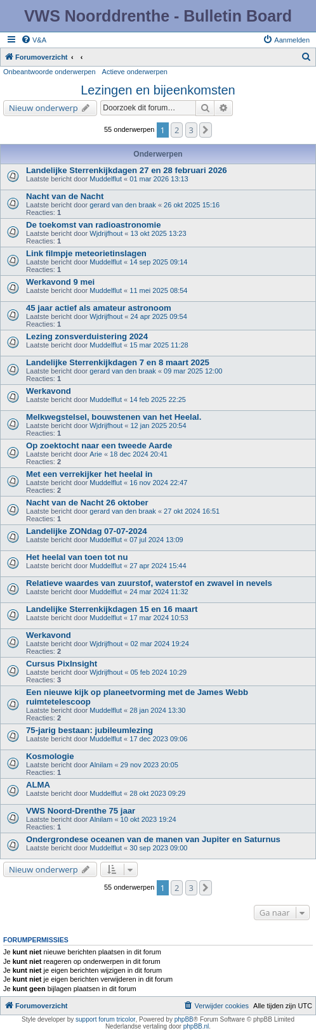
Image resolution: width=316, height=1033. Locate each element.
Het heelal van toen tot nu (77, 557)
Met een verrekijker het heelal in (89, 474)
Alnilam (100, 765)
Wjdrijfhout (105, 233)
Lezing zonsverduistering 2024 (87, 336)
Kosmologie (50, 756)
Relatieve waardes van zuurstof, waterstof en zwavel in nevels (149, 583)
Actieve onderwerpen (135, 71)
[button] (205, 130)
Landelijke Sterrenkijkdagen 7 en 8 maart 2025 (117, 362)
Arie (95, 454)
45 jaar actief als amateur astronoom (98, 308)
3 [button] (191, 130)
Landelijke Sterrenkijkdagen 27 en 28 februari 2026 (126, 170)
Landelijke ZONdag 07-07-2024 (86, 531)
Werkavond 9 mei (60, 282)
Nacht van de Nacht (64, 196)
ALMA (38, 784)
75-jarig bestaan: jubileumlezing (89, 730)
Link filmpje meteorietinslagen (86, 253)
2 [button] (176, 130)
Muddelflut (105, 179)
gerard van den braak (122, 205)
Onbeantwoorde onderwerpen (49, 71)
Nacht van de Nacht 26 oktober (87, 502)
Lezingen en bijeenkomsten (158, 90)
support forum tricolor (105, 1019)
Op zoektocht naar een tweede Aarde (99, 445)
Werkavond (48, 391)
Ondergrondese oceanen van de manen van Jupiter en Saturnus (153, 839)
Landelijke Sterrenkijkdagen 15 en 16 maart (111, 609)
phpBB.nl (196, 1026)
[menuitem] (33, 40)
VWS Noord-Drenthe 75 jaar (80, 810)
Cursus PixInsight (61, 663)
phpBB (184, 1019)
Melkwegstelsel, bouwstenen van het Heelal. (113, 417)
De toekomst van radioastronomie (93, 225)
